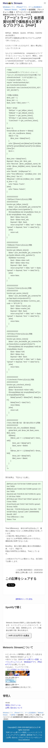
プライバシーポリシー (33, 737)
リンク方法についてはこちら (18, 669)
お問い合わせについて (13, 708)
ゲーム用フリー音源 (31, 659)
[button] (45, 3)
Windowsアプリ (30, 662)
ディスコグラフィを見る (19, 636)
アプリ (16, 735)
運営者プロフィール (34, 735)
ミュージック (32, 732)
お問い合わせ (12, 737)
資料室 (23, 10)
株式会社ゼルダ (32, 727)
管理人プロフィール (13, 705)
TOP (7, 732)
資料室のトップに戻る (24, 599)
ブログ (21, 737)
